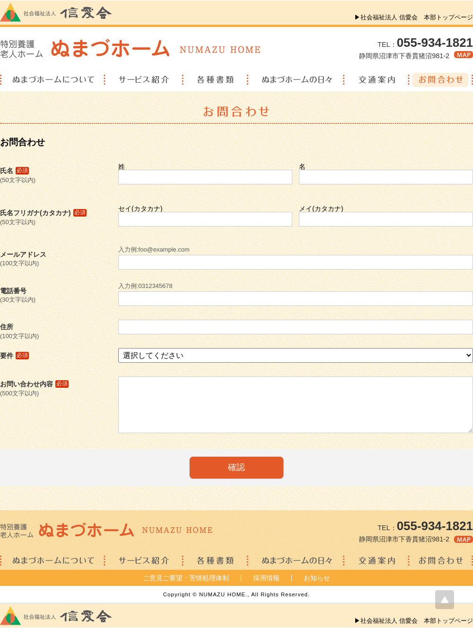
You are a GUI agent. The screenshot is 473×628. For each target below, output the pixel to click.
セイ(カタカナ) (140, 208)
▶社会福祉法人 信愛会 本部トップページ (413, 17)
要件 (14, 355)
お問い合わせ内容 (34, 384)
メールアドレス (23, 254)
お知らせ (317, 578)
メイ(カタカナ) (321, 208)
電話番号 (13, 291)
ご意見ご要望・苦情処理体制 (186, 578)
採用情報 (266, 578)
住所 (6, 327)
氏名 (14, 170)
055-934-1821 (435, 42)
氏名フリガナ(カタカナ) (43, 213)
